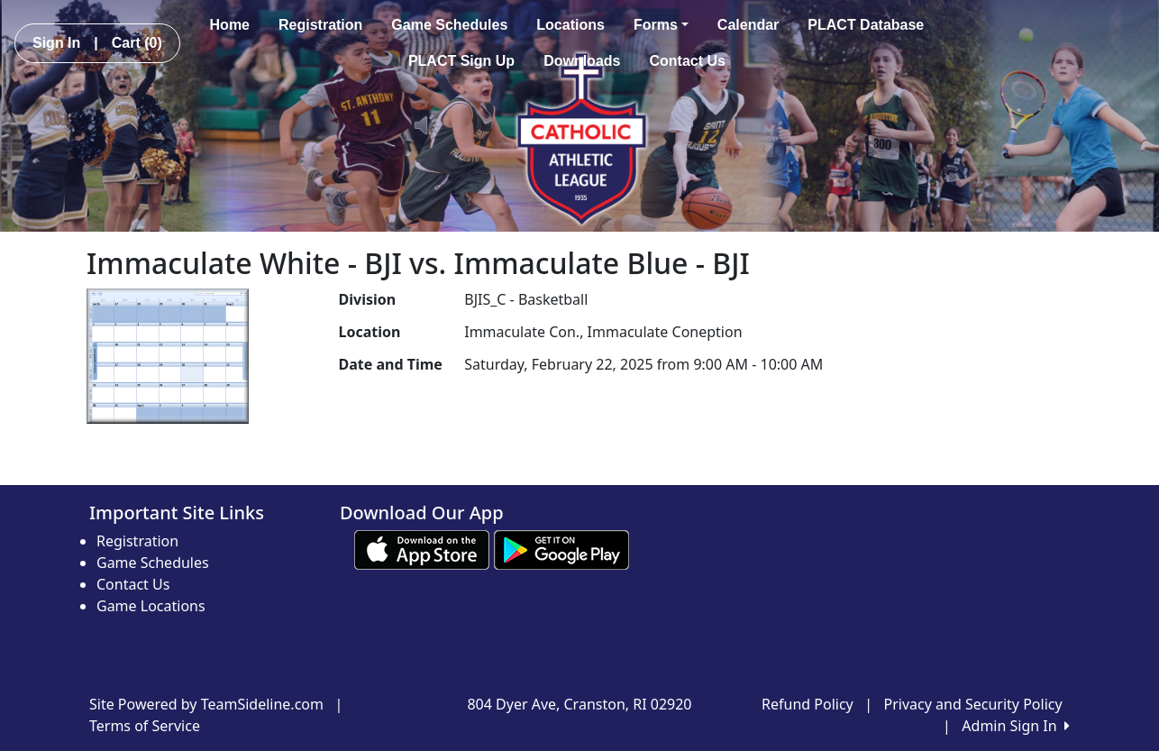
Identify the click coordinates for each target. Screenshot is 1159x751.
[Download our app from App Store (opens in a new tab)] (421, 548)
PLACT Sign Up (461, 61)
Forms (661, 24)
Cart (137, 42)
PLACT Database (866, 24)
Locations (570, 24)
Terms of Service (144, 726)
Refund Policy (807, 704)
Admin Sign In (1016, 726)
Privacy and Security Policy (973, 704)
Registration (320, 24)
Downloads (581, 61)
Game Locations (150, 606)
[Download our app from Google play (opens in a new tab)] (561, 548)
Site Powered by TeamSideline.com (206, 704)
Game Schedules (449, 24)
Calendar (748, 24)
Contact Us (687, 61)
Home (230, 24)
